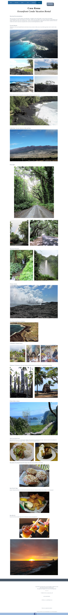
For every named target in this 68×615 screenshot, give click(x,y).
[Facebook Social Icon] (35, 614)
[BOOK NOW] (50, 4)
